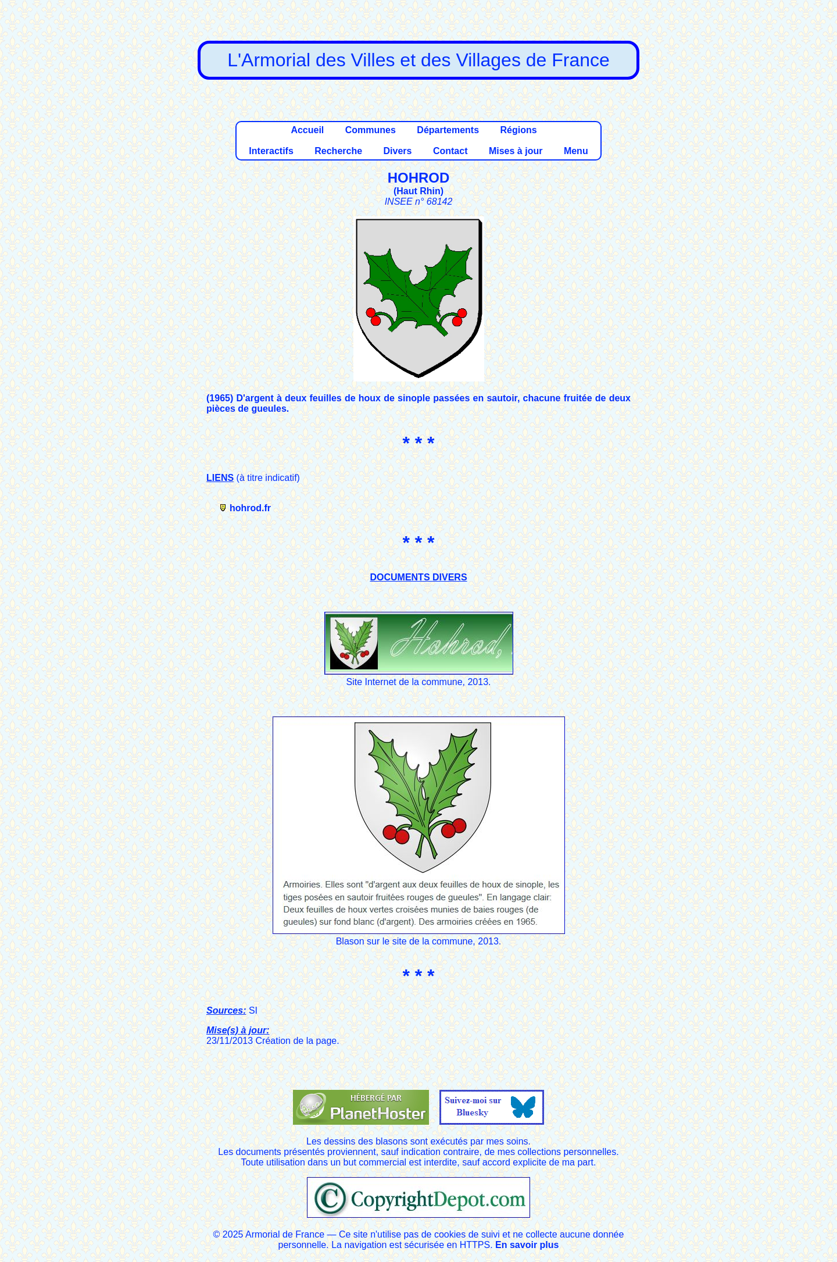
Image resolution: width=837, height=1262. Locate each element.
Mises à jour (515, 151)
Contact (450, 151)
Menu (576, 151)
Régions (518, 130)
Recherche (338, 151)
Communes (370, 130)
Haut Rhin (418, 191)
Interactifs (271, 151)
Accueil (307, 130)
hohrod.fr (250, 508)
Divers (398, 151)
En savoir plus (527, 1245)
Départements (448, 130)
